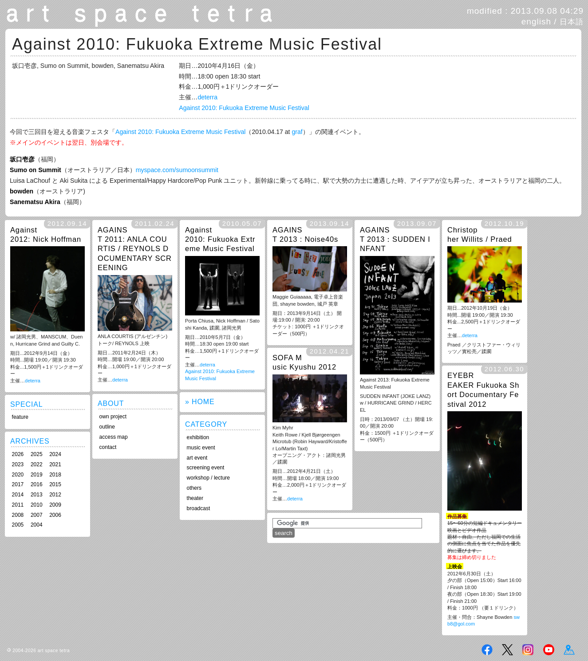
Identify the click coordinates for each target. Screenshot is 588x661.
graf (297, 131)
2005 (18, 525)
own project (112, 416)
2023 (18, 464)
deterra (207, 97)
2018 (55, 475)
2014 (18, 495)
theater (195, 498)
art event (197, 458)
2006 (55, 515)
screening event (206, 467)
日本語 (572, 21)
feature (20, 417)
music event (201, 448)
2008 (18, 515)
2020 (18, 475)
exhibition (198, 437)
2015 (55, 484)
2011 (18, 505)
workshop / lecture (208, 478)
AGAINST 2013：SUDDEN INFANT (395, 239)
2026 (18, 454)
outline (107, 427)
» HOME (199, 401)
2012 (55, 495)
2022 (37, 464)
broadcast (198, 508)
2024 (55, 454)
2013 (37, 495)
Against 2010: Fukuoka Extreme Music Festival (244, 107)
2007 (37, 515)
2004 (37, 525)
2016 (37, 484)
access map (113, 437)
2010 (37, 505)
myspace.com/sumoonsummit (177, 169)
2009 (55, 505)
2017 (18, 484)
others (194, 488)
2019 (37, 475)
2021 (55, 464)
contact (108, 447)
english (536, 21)
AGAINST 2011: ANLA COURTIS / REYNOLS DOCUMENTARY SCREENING (135, 249)
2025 (37, 454)
